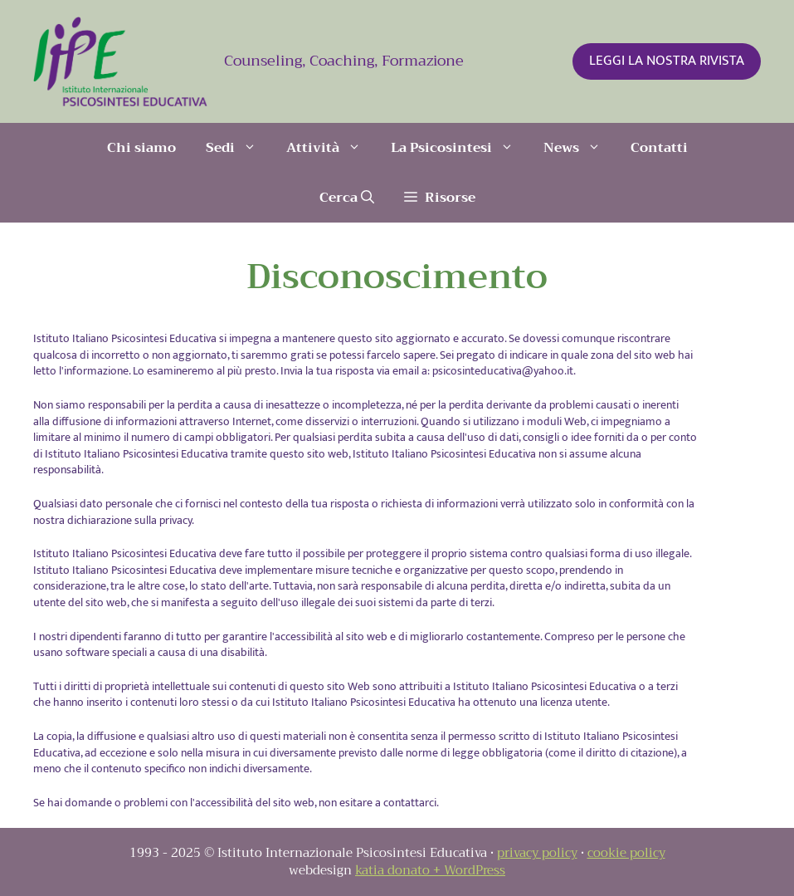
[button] (439, 198)
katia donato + (399, 870)
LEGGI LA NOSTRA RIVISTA (666, 60)
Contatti (659, 147)
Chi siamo (141, 147)
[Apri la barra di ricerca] (346, 198)
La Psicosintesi (460, 148)
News (579, 148)
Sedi (238, 148)
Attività (331, 148)
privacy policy (537, 853)
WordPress (474, 870)
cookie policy (626, 853)
